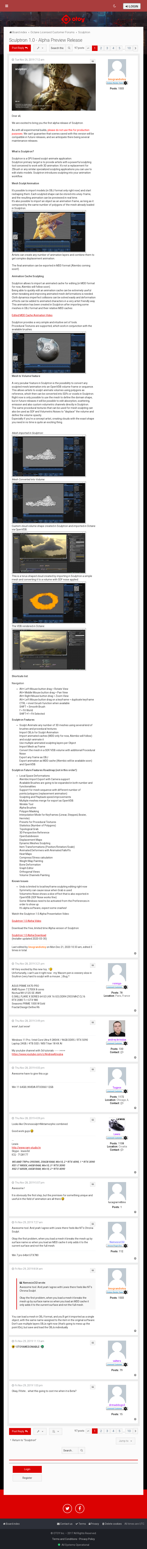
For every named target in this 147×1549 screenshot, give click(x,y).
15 (121, 1414)
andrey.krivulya (117, 1039)
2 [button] (101, 48)
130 (121, 1048)
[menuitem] (115, 6)
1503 (121, 88)
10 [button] (129, 48)
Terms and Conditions (64, 1539)
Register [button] (27, 1477)
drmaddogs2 (117, 1405)
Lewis (117, 1134)
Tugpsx (117, 1087)
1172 (121, 1096)
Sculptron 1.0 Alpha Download (29, 935)
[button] (88, 48)
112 (121, 1251)
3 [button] (107, 48)
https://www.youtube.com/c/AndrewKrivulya (37, 1054)
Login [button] (27, 1469)
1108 (121, 1143)
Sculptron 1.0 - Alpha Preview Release (45, 40)
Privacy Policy (87, 1539)
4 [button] (113, 48)
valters (117, 1360)
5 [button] (119, 48)
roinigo (116, 983)
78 (121, 992)
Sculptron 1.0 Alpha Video (26, 920)
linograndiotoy (117, 79)
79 (121, 1370)
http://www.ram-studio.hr (26, 1147)
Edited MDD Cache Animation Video (32, 315)
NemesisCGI (117, 1242)
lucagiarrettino (117, 1202)
